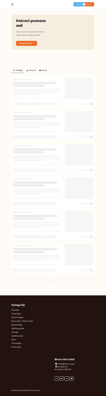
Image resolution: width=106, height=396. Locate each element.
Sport (13, 339)
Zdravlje (14, 332)
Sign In (89, 4)
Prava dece (16, 314)
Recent (43, 70)
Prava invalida (17, 317)
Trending (18, 70)
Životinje (15, 310)
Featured (30, 70)
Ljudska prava (17, 336)
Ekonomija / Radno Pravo (22, 321)
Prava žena (16, 347)
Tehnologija (16, 343)
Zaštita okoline (17, 328)
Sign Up (79, 4)
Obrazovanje (16, 325)
